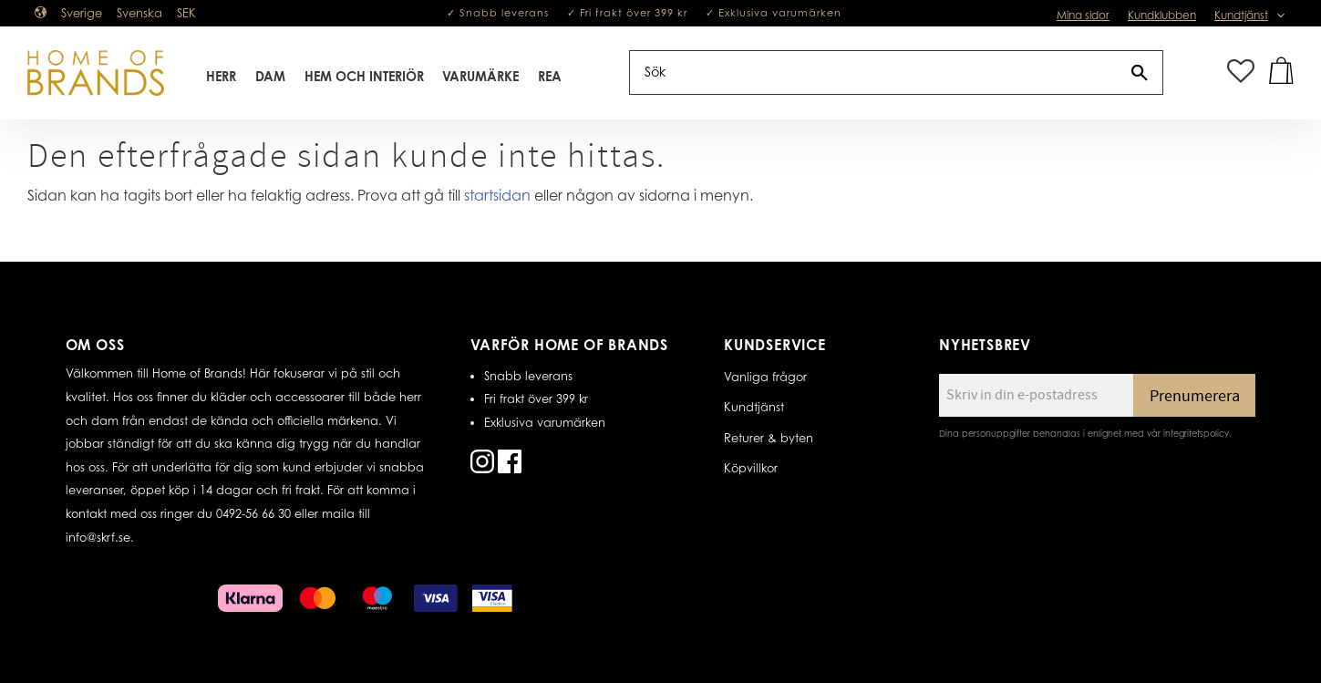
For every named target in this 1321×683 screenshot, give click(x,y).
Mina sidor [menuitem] (1083, 15)
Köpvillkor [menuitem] (751, 468)
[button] (1240, 72)
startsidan (497, 195)
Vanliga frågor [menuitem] (765, 376)
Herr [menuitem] (221, 76)
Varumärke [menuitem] (480, 76)
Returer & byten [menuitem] (768, 437)
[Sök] (1139, 72)
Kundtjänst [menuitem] (1241, 15)
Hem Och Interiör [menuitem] (364, 76)
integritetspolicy (1196, 433)
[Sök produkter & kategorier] (873, 72)
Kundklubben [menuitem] (1162, 15)
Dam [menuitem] (270, 76)
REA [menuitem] (550, 76)
